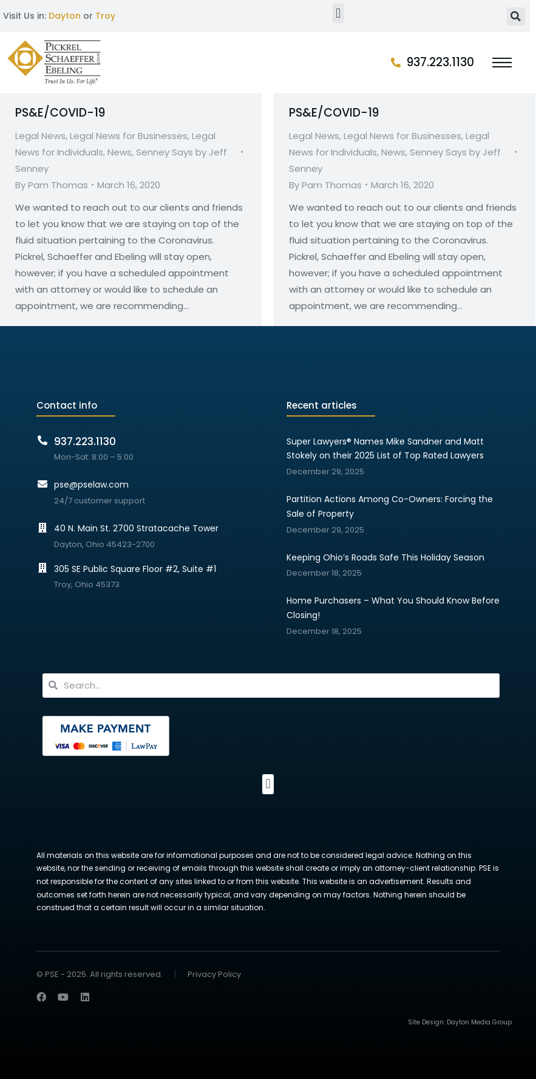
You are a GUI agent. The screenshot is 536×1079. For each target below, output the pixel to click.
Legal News (40, 135)
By (51, 185)
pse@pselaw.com (91, 484)
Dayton (65, 16)
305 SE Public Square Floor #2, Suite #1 (135, 569)
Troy (105, 16)
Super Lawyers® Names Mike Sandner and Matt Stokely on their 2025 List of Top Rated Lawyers (385, 448)
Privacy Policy (214, 975)
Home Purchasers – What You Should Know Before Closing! (393, 607)
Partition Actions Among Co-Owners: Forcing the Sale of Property (390, 506)
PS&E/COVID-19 (60, 112)
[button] (338, 13)
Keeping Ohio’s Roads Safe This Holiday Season (385, 557)
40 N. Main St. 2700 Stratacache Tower (136, 528)
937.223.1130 (440, 62)
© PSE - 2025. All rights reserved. (99, 974)
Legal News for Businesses (129, 135)
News (119, 152)
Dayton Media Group (479, 1022)
